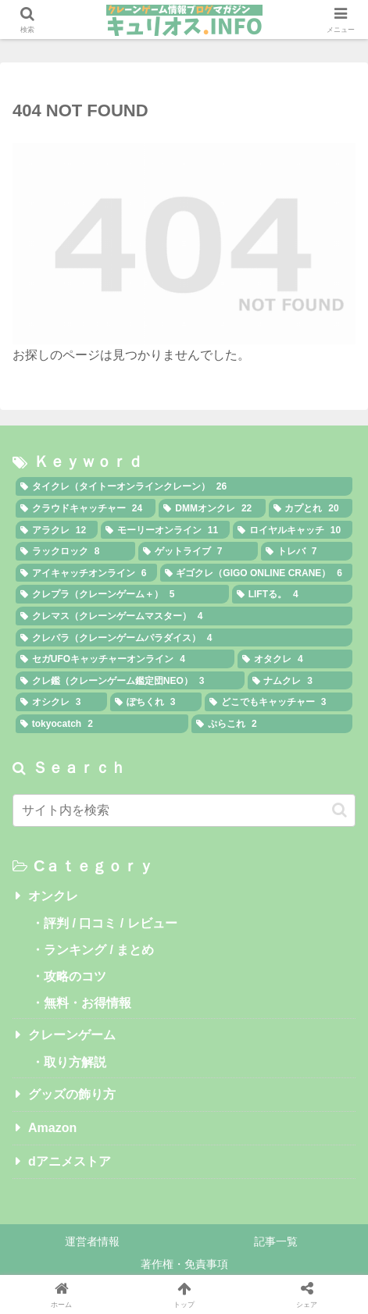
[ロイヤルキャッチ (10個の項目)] (292, 530)
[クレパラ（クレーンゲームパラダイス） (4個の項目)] (184, 638)
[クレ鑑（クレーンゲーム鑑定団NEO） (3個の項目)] (130, 680)
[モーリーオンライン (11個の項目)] (165, 530)
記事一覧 (276, 1241)
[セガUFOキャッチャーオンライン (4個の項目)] (125, 659)
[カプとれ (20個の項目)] (310, 508)
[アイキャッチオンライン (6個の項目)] (86, 573)
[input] (184, 810)
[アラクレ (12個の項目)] (57, 530)
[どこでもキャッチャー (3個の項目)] (278, 702)
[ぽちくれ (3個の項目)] (156, 702)
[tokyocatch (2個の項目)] (102, 723)
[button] (339, 810)
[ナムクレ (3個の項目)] (300, 680)
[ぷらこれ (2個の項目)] (271, 723)
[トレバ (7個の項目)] (306, 551)
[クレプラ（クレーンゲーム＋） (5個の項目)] (122, 594)
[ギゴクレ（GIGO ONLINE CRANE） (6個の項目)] (256, 573)
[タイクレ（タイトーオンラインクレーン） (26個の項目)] (184, 486)
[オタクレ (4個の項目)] (295, 659)
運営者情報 (92, 1241)
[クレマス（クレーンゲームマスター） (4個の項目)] (184, 616)
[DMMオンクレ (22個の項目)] (212, 508)
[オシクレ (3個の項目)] (61, 702)
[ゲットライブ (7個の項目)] (198, 551)
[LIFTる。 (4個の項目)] (292, 594)
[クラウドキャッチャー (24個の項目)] (85, 508)
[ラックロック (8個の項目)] (75, 551)
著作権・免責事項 (184, 1264)
